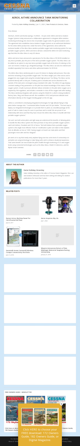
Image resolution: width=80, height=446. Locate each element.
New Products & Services (54, 24)
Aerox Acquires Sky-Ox (49, 218)
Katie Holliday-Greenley (27, 24)
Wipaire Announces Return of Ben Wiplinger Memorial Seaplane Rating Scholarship (55, 250)
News (66, 24)
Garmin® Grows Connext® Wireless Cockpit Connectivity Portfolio (19, 251)
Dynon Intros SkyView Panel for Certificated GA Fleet (18, 219)
